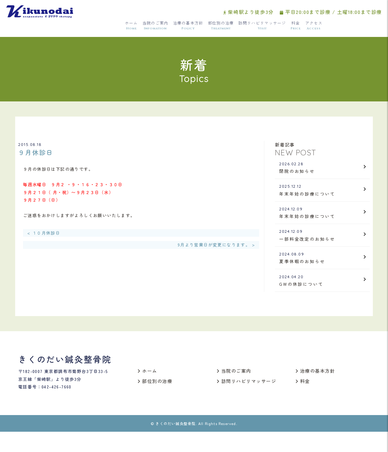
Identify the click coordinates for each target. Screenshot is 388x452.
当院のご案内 (155, 28)
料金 (296, 28)
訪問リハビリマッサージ (262, 28)
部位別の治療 (221, 28)
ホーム (131, 28)
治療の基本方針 (188, 28)
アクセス (314, 28)
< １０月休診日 (43, 234)
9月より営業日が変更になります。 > (216, 246)
